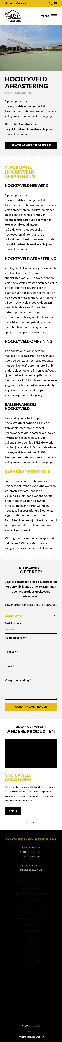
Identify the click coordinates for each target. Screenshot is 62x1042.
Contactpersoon (16, 637)
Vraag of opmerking (18, 680)
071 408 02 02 (47, 604)
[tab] (27, 822)
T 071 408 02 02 (31, 865)
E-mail (9, 665)
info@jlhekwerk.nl (31, 870)
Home (8, 3)
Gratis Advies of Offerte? (31, 145)
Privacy (31, 1031)
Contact (21, 3)
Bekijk (13, 811)
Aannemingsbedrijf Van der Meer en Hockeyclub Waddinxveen (28, 222)
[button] (54, 15)
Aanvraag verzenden (31, 706)
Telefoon (11, 651)
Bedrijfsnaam (13, 623)
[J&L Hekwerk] (13, 16)
